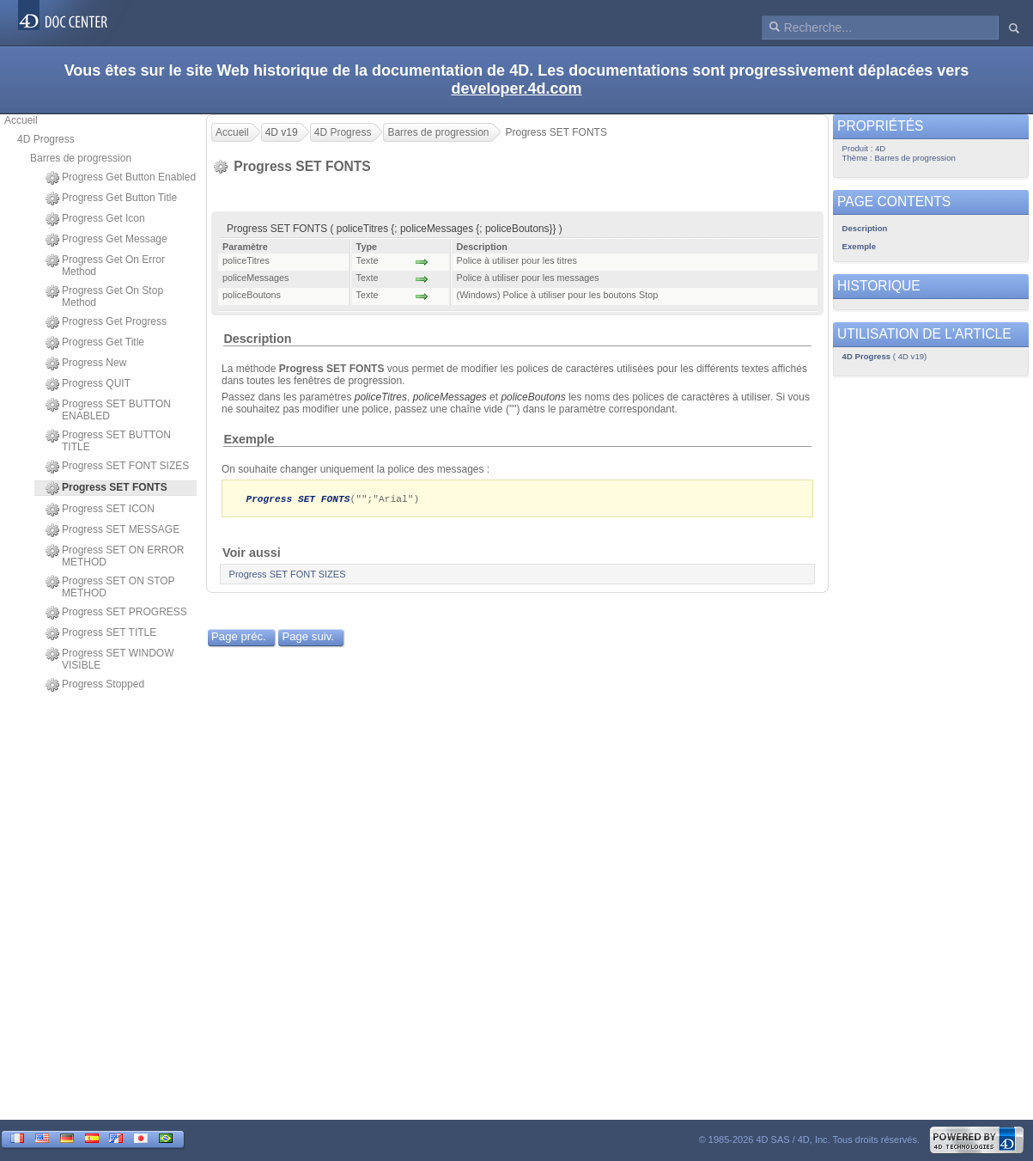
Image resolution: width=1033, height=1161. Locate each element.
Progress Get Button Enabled (121, 178)
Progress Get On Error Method (105, 266)
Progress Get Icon (95, 219)
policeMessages (450, 397)
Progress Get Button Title (111, 198)
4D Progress (46, 139)
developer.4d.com (516, 88)
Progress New (86, 363)
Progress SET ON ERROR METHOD (115, 556)
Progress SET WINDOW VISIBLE (109, 659)
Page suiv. (308, 637)
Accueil (21, 120)
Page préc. (238, 637)
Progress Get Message (106, 240)
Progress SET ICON (100, 509)
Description (257, 338)
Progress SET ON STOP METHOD (110, 587)
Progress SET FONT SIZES (117, 467)
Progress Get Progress (106, 322)
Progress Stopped (95, 685)
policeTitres (381, 397)
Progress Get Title (95, 343)
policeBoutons (533, 397)
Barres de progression (80, 158)
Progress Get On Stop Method (104, 296)
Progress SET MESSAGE (112, 530)
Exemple (248, 439)
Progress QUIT (88, 384)
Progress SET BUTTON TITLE (108, 441)
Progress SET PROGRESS (116, 613)
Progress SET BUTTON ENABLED (108, 410)
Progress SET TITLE (101, 633)
